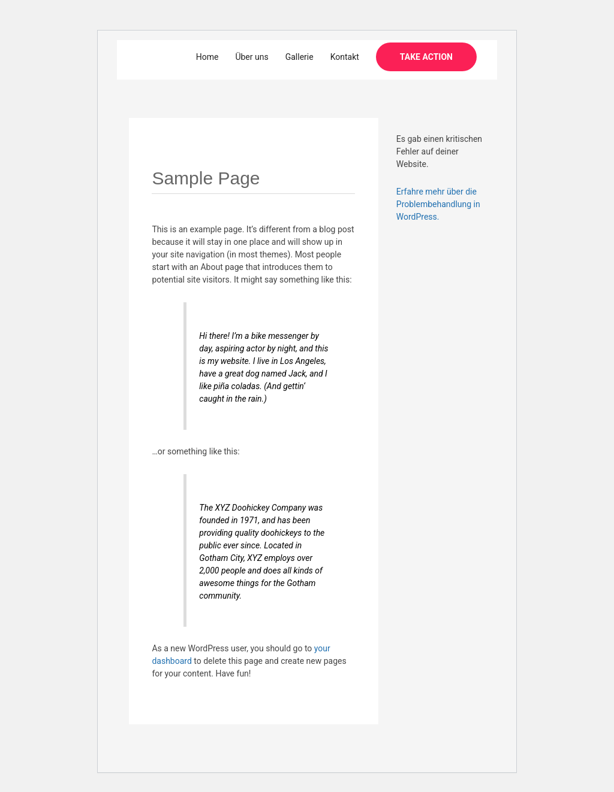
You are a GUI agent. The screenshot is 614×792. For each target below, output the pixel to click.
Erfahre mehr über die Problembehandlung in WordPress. (438, 204)
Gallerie (299, 57)
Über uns (251, 57)
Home (207, 57)
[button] (426, 57)
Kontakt (344, 57)
